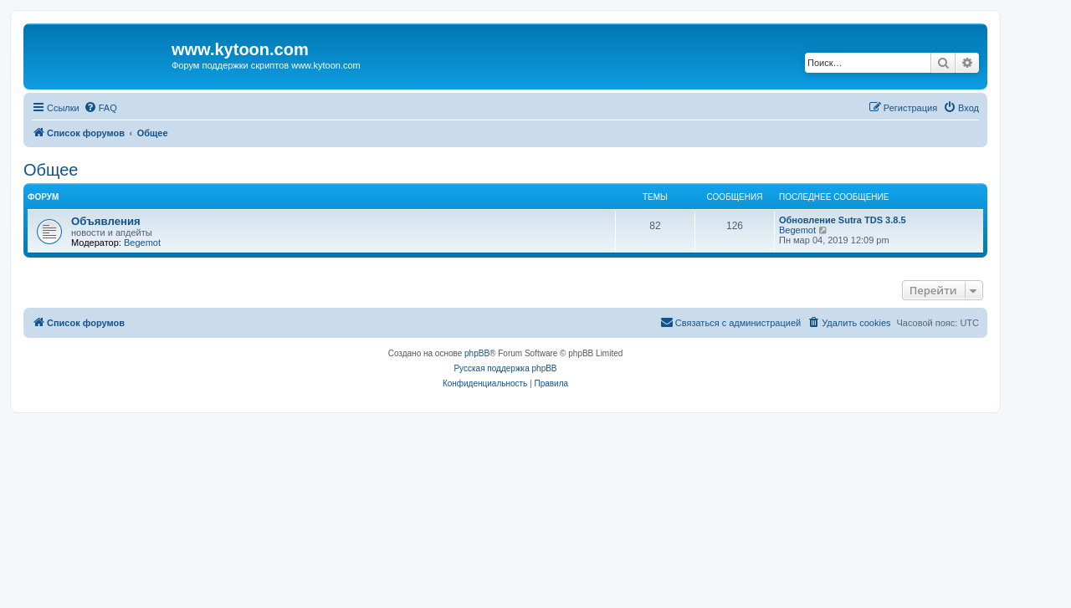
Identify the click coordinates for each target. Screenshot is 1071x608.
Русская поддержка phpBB (505, 368)
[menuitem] (100, 108)
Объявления (106, 221)
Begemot (142, 243)
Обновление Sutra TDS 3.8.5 (842, 220)
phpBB (476, 353)
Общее (51, 170)
